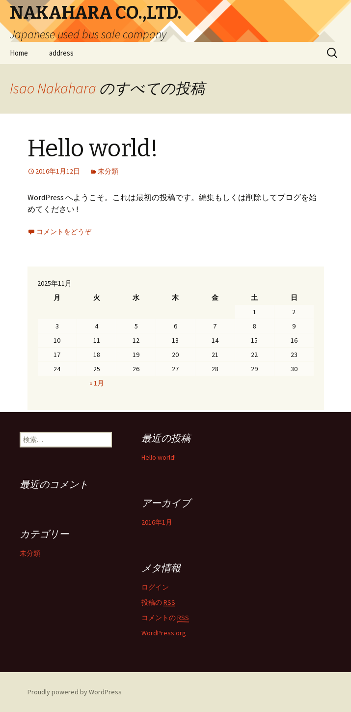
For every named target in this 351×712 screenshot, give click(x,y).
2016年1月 (156, 522)
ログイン (155, 587)
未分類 (108, 171)
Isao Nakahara (53, 88)
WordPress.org (163, 632)
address (61, 53)
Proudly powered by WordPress (74, 691)
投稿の (158, 602)
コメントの (165, 618)
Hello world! (92, 148)
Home (19, 53)
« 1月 (96, 383)
